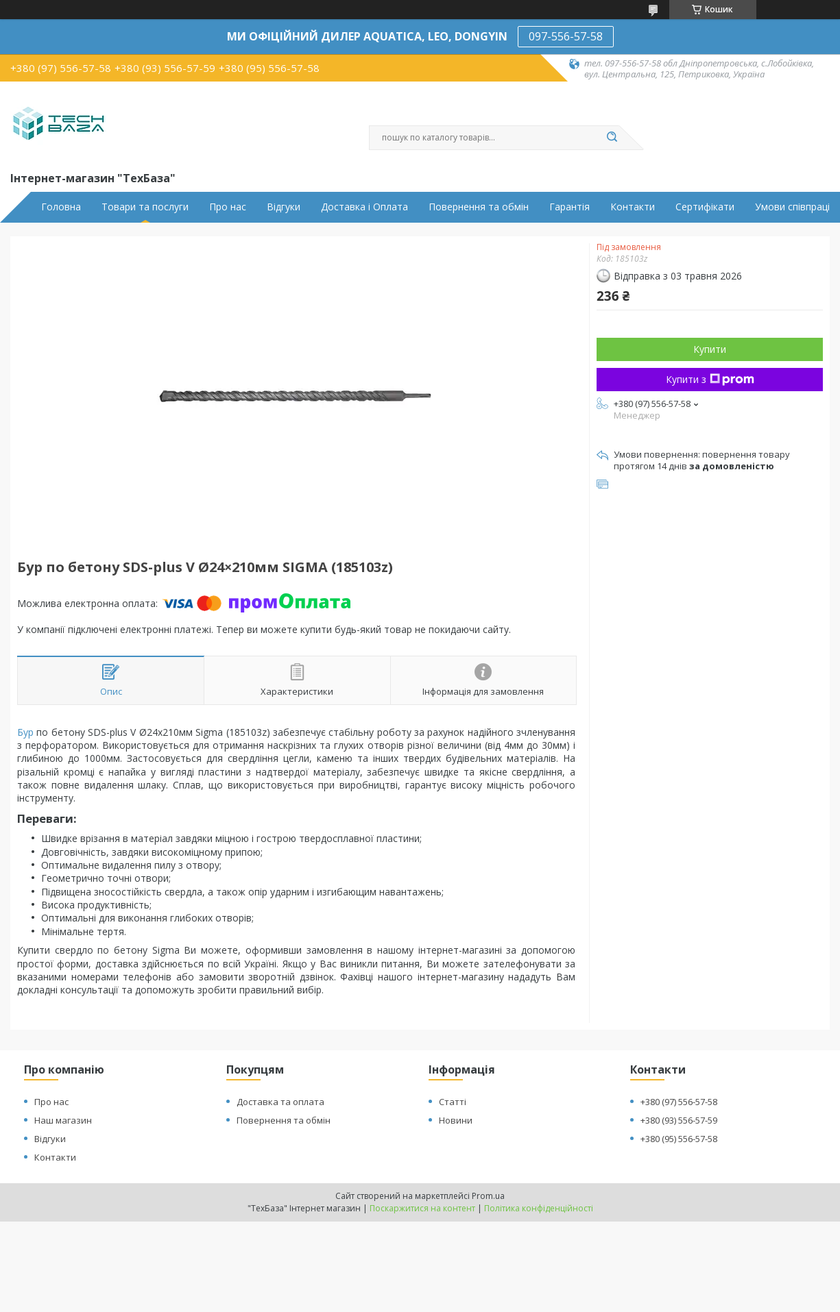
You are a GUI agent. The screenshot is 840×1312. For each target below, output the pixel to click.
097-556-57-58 (566, 36)
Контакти (632, 207)
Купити (709, 349)
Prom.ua (488, 1196)
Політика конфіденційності (538, 1208)
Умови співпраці (792, 207)
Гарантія (569, 207)
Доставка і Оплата (364, 207)
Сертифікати (704, 207)
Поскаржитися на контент (422, 1208)
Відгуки (283, 207)
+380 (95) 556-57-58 (678, 1138)
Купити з (710, 379)
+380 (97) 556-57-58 (678, 1102)
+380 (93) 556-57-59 (678, 1120)
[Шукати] (612, 137)
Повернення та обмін (479, 207)
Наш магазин (63, 1120)
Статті (452, 1102)
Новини (455, 1120)
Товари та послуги (145, 207)
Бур (25, 732)
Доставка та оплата (280, 1102)
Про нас (227, 207)
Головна (61, 207)
